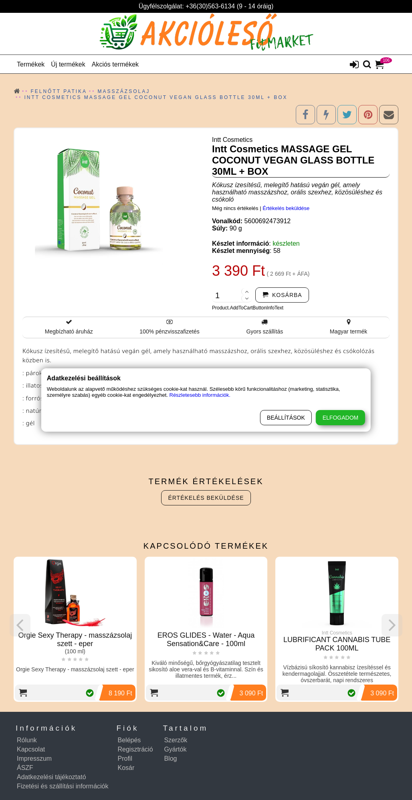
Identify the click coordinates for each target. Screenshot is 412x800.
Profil (125, 758)
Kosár (126, 767)
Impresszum (34, 758)
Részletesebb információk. (199, 395)
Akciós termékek (115, 64)
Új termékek (68, 64)
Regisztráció (135, 749)
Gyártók (175, 749)
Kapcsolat (31, 749)
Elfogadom (340, 417)
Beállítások (286, 417)
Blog (170, 758)
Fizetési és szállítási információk (63, 786)
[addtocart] (282, 295)
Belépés (129, 740)
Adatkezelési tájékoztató (51, 777)
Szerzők (175, 740)
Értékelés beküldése (286, 208)
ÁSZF (25, 767)
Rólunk (27, 740)
